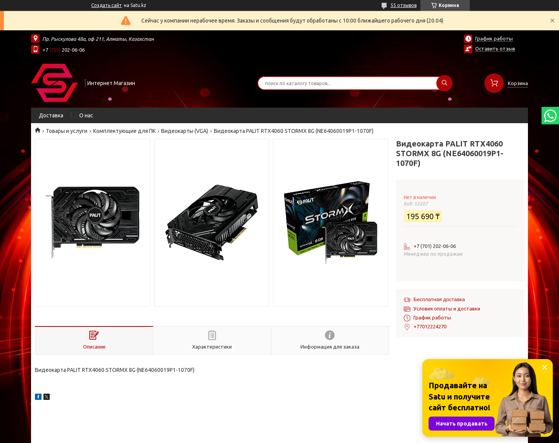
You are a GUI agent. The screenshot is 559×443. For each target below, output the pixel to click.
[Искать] (444, 83)
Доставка (51, 115)
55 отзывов (404, 5)
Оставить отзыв (495, 48)
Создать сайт (106, 5)
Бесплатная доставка (439, 299)
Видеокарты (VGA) (184, 131)
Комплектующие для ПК (124, 131)
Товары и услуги (66, 131)
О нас (86, 115)
